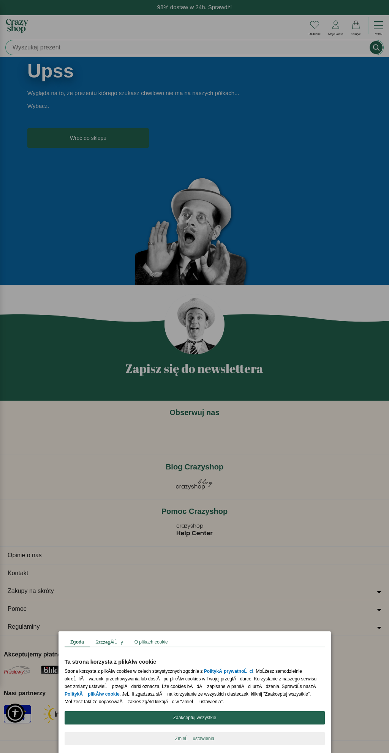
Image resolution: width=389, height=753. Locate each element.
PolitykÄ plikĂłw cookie (92, 694)
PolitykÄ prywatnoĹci (228, 671)
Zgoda (77, 642)
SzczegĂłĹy (109, 642)
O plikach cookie (151, 642)
